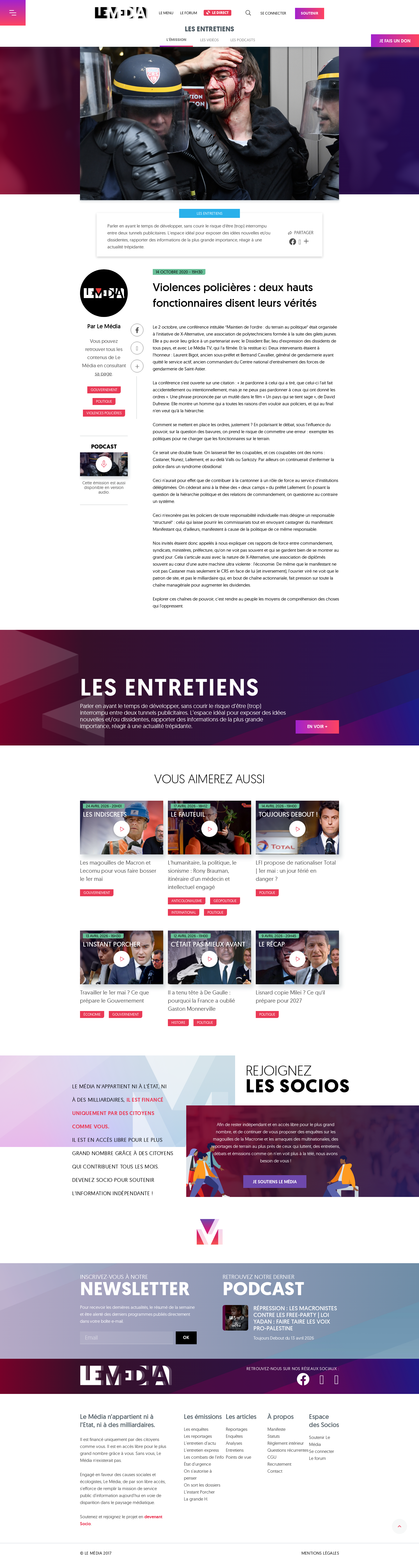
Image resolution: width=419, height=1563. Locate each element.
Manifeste (276, 1429)
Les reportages (198, 1436)
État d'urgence (197, 1464)
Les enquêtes (196, 1429)
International (183, 912)
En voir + (317, 726)
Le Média (108, 326)
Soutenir (309, 13)
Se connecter (273, 13)
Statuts (273, 1436)
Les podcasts (242, 39)
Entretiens (235, 1450)
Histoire (178, 1022)
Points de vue (238, 1457)
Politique (104, 401)
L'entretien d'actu (200, 1443)
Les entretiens (210, 213)
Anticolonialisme (186, 901)
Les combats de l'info (204, 1457)
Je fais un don (395, 41)
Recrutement (279, 1464)
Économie (92, 1014)
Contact (274, 1471)
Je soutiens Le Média (275, 1182)
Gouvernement (104, 390)
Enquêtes (234, 1436)
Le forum (188, 12)
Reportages (236, 1429)
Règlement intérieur (285, 1443)
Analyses (234, 1443)
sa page (103, 373)
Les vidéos (209, 39)
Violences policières (104, 413)
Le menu (166, 13)
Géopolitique (225, 901)
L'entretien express (201, 1450)
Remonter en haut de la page (399, 1526)
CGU (271, 1457)
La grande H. (196, 1499)
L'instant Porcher (199, 1492)
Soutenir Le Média (319, 1441)
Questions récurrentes (287, 1450)
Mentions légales (320, 1553)
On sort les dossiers (202, 1485)
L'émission (176, 39)
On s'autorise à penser (198, 1474)
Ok (186, 1337)
